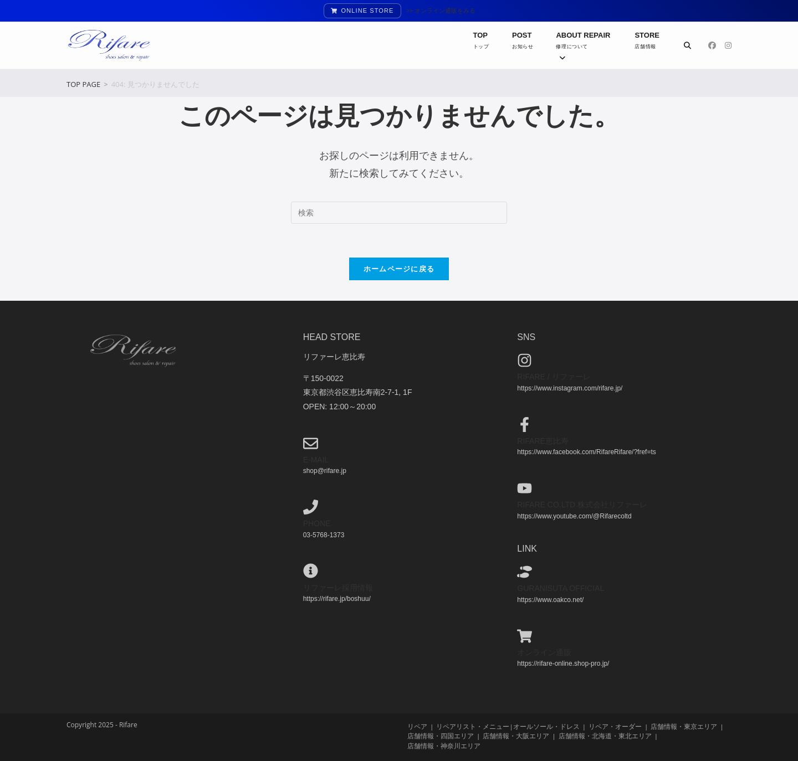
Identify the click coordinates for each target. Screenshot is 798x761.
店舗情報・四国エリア (440, 736)
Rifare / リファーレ (553, 376)
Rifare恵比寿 (543, 440)
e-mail (316, 459)
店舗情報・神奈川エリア (443, 745)
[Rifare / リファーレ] (524, 360)
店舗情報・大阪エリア (516, 736)
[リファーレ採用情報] (310, 570)
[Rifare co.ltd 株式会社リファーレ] (524, 487)
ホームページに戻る (399, 269)
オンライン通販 (544, 651)
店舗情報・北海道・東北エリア (605, 736)
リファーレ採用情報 (338, 587)
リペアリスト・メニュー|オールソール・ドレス (507, 726)
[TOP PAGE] (83, 84)
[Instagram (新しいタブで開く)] (728, 45)
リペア (417, 726)
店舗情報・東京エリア (684, 726)
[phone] (310, 507)
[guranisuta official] (524, 571)
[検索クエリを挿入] (399, 213)
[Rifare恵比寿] (524, 424)
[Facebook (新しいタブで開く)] (712, 45)
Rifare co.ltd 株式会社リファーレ (582, 504)
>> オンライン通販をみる (441, 10)
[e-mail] (310, 442)
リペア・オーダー (615, 726)
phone (317, 523)
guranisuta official (560, 588)
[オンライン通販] (524, 635)
